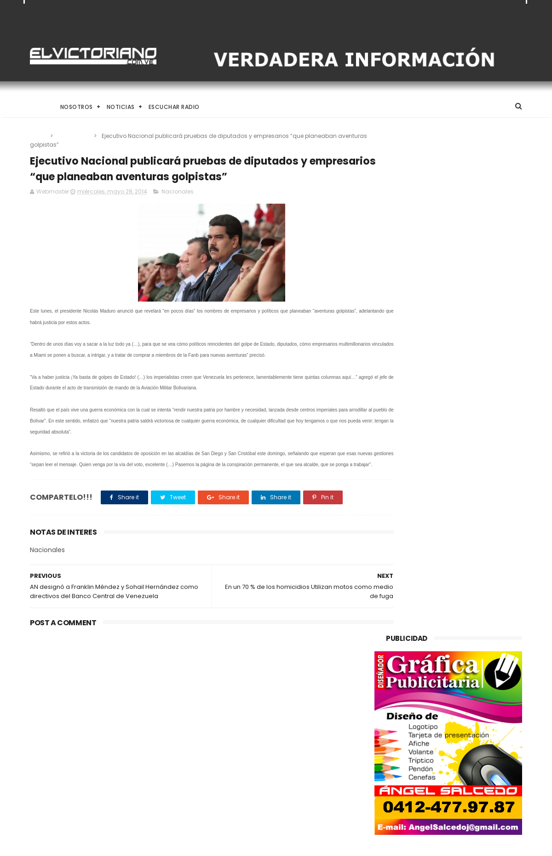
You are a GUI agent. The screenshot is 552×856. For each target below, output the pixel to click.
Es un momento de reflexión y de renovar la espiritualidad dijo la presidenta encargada (299, 797)
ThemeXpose (81, 844)
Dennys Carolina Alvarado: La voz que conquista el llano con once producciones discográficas (297, 754)
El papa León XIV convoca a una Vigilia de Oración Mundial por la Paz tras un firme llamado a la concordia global (300, 706)
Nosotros (76, 107)
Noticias (121, 107)
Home (38, 107)
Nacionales (74, 136)
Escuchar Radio (174, 107)
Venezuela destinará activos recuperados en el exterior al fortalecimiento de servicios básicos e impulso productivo (105, 711)
